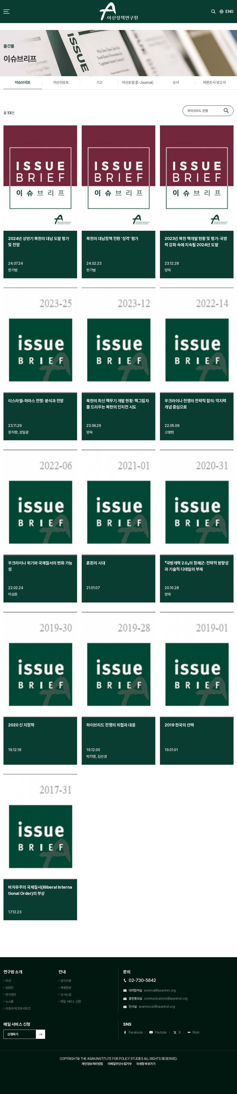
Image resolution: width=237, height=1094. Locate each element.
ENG (229, 11)
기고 (99, 82)
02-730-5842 (142, 980)
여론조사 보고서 (214, 82)
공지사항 (65, 981)
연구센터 (10, 994)
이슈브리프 (23, 82)
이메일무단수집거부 (120, 1064)
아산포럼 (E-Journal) (137, 82)
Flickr (196, 1032)
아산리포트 (61, 82)
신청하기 (12, 1034)
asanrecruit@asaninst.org (157, 1006)
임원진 (9, 987)
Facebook (136, 1032)
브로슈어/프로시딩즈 (17, 1008)
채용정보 (65, 987)
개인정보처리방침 (92, 1064)
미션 (8, 981)
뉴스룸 (9, 1001)
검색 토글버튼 (213, 11)
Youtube (161, 1032)
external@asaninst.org (160, 990)
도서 (176, 82)
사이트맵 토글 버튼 (6, 11)
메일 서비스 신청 (70, 1001)
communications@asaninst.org (165, 998)
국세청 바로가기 (145, 1064)
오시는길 (65, 994)
